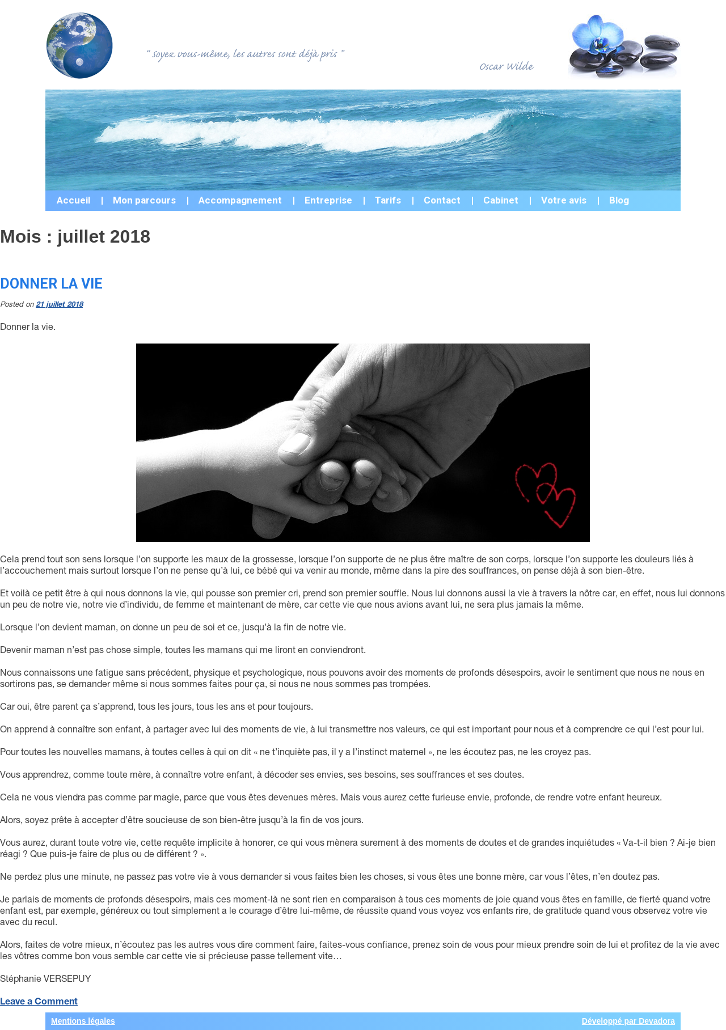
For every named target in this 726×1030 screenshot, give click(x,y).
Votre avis (563, 200)
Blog (619, 200)
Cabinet (500, 200)
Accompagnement (240, 200)
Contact (442, 200)
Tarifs (388, 200)
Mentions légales (83, 1020)
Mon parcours (144, 200)
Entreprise (328, 200)
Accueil (73, 200)
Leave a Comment (39, 1000)
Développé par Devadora (628, 1020)
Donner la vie (51, 283)
